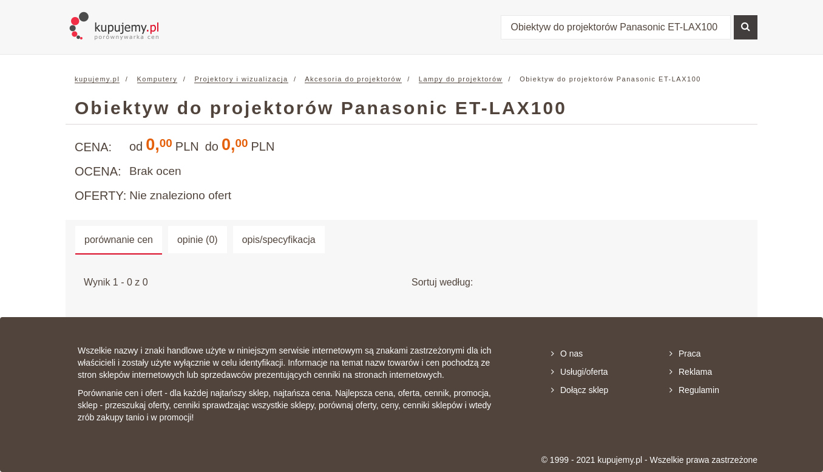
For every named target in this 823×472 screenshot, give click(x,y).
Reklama (690, 372)
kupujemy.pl (97, 79)
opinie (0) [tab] (197, 239)
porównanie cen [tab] (118, 239)
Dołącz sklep (579, 390)
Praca (685, 353)
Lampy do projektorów (461, 79)
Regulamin (694, 390)
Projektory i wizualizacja (241, 79)
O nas (567, 353)
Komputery (157, 79)
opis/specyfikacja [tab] (279, 239)
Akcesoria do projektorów (353, 79)
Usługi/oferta (579, 372)
